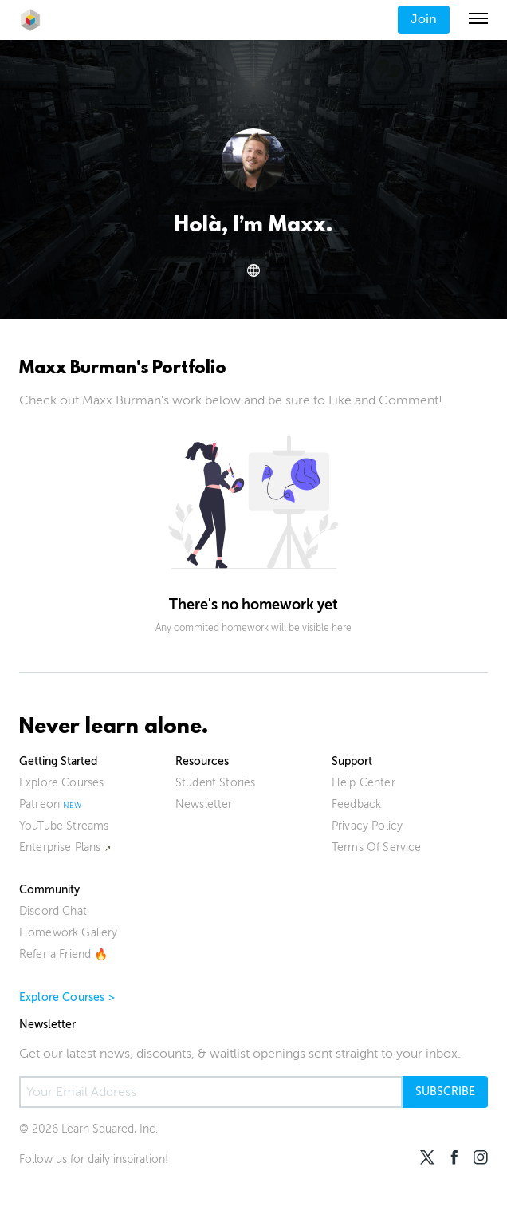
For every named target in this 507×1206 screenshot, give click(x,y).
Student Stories (215, 783)
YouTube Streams (63, 826)
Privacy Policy (367, 826)
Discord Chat (53, 911)
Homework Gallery (68, 933)
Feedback (356, 804)
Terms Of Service (377, 847)
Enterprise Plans (60, 847)
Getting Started (58, 761)
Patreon (39, 804)
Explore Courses (61, 783)
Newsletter (204, 804)
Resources (202, 761)
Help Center (363, 783)
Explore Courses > (67, 997)
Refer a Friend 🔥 (63, 954)
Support (352, 761)
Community (49, 890)
